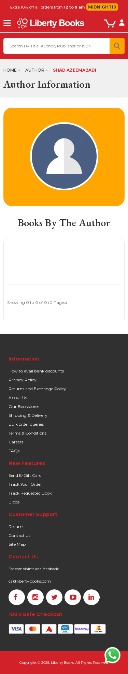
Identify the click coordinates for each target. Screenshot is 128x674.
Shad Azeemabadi (74, 70)
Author (34, 70)
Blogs (14, 501)
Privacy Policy (23, 379)
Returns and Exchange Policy (37, 388)
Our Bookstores (24, 406)
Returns (16, 526)
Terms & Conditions (27, 433)
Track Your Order (25, 484)
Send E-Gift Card (25, 475)
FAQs (14, 450)
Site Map (17, 544)
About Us (18, 397)
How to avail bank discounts (36, 370)
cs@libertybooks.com (30, 581)
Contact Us (19, 535)
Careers (16, 441)
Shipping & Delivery (28, 415)
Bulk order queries (26, 424)
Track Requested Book (30, 493)
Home (10, 70)
